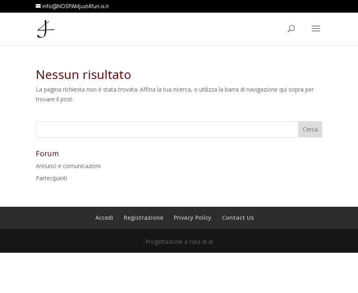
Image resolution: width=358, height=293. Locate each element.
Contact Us (238, 217)
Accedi (104, 217)
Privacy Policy (192, 217)
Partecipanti (51, 178)
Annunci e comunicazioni (68, 166)
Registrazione (143, 217)
